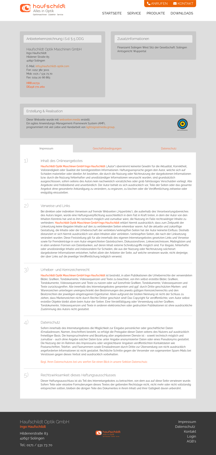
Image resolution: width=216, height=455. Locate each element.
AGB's (191, 441)
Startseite (112, 13)
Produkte (156, 13)
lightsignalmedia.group (100, 127)
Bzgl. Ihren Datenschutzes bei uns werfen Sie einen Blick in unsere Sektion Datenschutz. (94, 361)
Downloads (182, 13)
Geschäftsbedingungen (107, 148)
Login (191, 436)
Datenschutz (168, 148)
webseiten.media (69, 119)
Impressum (46, 148)
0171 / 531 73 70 (39, 445)
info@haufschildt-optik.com (52, 66)
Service (134, 13)
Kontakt (190, 431)
